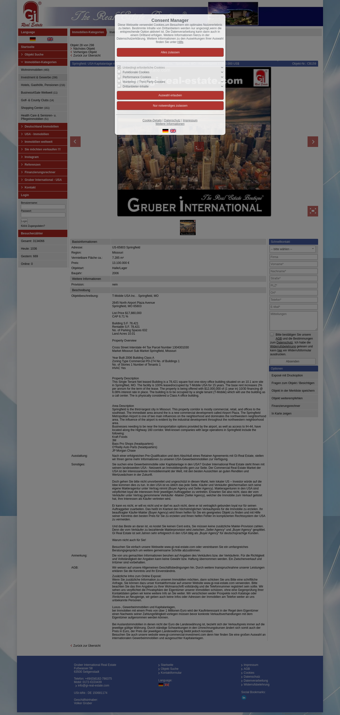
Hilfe (180, 42)
